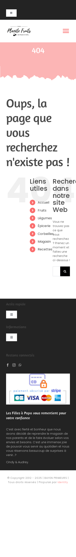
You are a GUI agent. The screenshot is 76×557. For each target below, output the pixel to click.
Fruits (42, 210)
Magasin (44, 241)
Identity (63, 482)
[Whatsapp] (20, 365)
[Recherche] (65, 271)
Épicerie (44, 226)
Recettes (45, 249)
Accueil (43, 202)
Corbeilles (46, 233)
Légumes (45, 218)
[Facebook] (7, 365)
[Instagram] (14, 365)
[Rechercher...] (56, 271)
